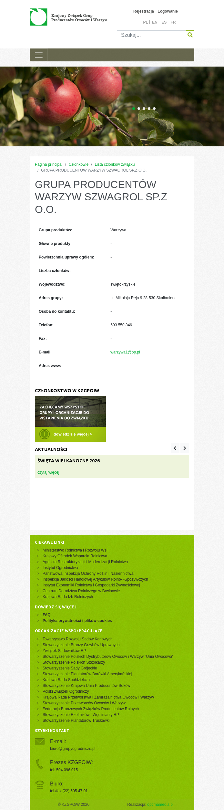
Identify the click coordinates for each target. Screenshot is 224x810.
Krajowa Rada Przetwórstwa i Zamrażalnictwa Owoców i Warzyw (98, 697)
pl (145, 22)
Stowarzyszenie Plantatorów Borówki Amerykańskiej (87, 674)
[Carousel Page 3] (144, 108)
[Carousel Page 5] (154, 108)
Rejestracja (143, 11)
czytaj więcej (48, 472)
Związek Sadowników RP (64, 650)
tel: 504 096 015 (64, 770)
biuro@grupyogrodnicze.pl (72, 748)
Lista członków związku (115, 164)
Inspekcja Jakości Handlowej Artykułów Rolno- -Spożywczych (95, 579)
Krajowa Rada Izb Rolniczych (68, 596)
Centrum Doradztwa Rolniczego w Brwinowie (81, 591)
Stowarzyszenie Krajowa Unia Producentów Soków (86, 685)
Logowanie (168, 11)
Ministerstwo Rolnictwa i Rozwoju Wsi (75, 550)
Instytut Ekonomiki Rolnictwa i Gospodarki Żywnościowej (91, 585)
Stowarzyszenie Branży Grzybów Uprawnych (81, 645)
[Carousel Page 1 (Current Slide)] (133, 108)
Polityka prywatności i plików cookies (77, 620)
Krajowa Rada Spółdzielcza (66, 680)
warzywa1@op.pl (125, 352)
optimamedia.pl (160, 804)
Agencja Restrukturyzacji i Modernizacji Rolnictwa (85, 562)
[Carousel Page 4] (149, 108)
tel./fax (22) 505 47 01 (69, 791)
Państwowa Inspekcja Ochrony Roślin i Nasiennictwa (88, 573)
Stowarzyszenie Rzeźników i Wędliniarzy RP (81, 714)
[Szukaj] (151, 35)
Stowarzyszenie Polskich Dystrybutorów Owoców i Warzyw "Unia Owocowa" (108, 656)
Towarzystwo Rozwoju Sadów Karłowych (79, 639)
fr (173, 22)
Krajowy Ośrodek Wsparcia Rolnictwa (75, 556)
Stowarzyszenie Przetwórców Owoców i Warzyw (84, 703)
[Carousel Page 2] (138, 108)
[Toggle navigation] (39, 54)
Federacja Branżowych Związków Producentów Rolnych (91, 709)
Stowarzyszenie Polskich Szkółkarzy (74, 662)
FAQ (47, 615)
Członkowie (78, 164)
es (164, 22)
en (155, 22)
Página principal (48, 164)
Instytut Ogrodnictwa (60, 567)
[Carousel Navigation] (180, 448)
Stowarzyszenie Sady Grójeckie (70, 668)
